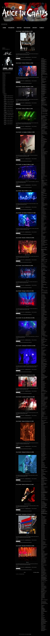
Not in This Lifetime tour (44, 422)
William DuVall (43, 623)
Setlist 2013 (42, 528)
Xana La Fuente (43, 625)
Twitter (42, 607)
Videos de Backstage (43, 611)
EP (41, 246)
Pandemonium (43, 459)
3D (41, 83)
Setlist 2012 (42, 527)
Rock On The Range (43, 504)
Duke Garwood (43, 237)
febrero (5, 93)
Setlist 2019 (42, 533)
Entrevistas (42, 245)
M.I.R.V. (42, 358)
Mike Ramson (42, 385)
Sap (41, 515)
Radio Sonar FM (43, 474)
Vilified (42, 612)
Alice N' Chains (43, 121)
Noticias (42, 424)
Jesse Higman (43, 310)
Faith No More (43, 253)
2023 (3, 90)
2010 (3, 75)
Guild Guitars (42, 276)
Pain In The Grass (43, 457)
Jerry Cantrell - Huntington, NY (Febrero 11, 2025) (25, 514)
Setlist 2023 (42, 536)
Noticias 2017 (42, 443)
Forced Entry (42, 258)
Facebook (42, 251)
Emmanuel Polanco (43, 242)
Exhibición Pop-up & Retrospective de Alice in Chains (44, 250)
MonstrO (42, 389)
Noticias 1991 (42, 426)
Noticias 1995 (42, 429)
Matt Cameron (43, 371)
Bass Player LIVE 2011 (43, 139)
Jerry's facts (42, 308)
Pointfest (42, 470)
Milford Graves (43, 387)
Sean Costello (42, 517)
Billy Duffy (42, 145)
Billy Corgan (42, 144)
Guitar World (42, 278)
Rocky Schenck (43, 509)
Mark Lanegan (43, 368)
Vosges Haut (42, 617)
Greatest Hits (42, 272)
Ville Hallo (42, 613)
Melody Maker (43, 375)
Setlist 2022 (42, 535)
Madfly (42, 362)
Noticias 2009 (42, 435)
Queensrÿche (42, 473)
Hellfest (42, 286)
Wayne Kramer (43, 620)
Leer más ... (17, 79)
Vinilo (41, 614)
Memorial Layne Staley (44, 376)
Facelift (42, 252)
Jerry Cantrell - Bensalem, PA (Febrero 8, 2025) (25, 545)
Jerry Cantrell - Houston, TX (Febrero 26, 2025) (25, 237)
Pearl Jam (42, 463)
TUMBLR (41, 27)
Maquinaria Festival (43, 366)
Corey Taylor (42, 199)
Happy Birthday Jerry (43, 282)
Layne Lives (42, 337)
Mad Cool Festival (43, 359)
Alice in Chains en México (44, 113)
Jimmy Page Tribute (43, 314)
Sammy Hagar (43, 510)
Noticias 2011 (42, 437)
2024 (3, 91)
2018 (3, 84)
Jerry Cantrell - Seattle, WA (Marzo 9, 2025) (24, 31)
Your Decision (42, 627)
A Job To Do (42, 94)
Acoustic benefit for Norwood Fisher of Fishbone (43, 100)
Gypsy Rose (42, 280)
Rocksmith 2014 (43, 506)
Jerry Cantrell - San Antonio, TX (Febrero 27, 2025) (25, 212)
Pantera (42, 460)
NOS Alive (42, 421)
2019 (3, 85)
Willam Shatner (43, 622)
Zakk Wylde (42, 630)
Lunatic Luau (42, 357)
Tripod (42, 606)
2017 (3, 83)
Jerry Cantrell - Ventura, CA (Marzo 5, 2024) (24, 108)
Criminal (42, 200)
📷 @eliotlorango (27, 52)
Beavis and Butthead (43, 141)
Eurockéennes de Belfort (44, 247)
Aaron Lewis (42, 95)
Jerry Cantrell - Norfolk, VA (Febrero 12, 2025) (25, 484)
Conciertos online (43, 197)
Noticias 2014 (42, 440)
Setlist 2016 (42, 531)
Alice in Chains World (43, 119)
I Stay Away (42, 294)
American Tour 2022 (43, 122)
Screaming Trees (43, 516)
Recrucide (42, 481)
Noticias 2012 (42, 438)
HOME (4, 27)
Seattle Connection (43, 519)
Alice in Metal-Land (43, 120)
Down (41, 235)
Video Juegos (42, 610)
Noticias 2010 (42, 436)
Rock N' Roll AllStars (43, 503)
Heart (41, 285)
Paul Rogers (42, 462)
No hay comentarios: (34, 57)
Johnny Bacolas (43, 320)
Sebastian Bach (43, 522)
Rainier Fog (42, 476)
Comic (42, 196)
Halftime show (43, 281)
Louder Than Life (43, 355)
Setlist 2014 (42, 529)
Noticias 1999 (42, 430)
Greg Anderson (43, 273)
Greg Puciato (42, 274)
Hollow (42, 289)
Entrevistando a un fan (44, 244)
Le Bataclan (42, 342)
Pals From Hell (43, 458)
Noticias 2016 (42, 442)
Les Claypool (42, 344)
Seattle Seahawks (43, 520)
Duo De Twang (43, 238)
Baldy (41, 137)
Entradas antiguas (36, 572)
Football (42, 256)
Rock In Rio (42, 501)
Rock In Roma (42, 502)
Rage (41, 475)
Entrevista (42, 243)
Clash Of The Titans (43, 193)
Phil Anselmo (42, 466)
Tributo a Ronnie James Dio (44, 603)
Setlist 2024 (42, 537)
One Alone (42, 456)
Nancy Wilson (42, 405)
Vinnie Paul (42, 615)
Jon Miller (42, 321)
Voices (42, 616)
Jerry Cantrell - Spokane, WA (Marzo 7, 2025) (24, 86)
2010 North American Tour (44, 74)
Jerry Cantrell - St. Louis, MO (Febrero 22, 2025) (25, 317)
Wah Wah (42, 618)
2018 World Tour (43, 78)
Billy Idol (42, 146)
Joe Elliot (42, 315)
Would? (42, 624)
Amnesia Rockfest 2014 (44, 123)
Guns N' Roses (43, 279)
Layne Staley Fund (43, 341)
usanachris (28, 306)
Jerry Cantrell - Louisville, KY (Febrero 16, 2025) (25, 396)
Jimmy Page (42, 313)
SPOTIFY (34, 27)
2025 (3, 92)
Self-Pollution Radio (43, 523)
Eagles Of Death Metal (44, 240)
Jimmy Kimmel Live (43, 312)
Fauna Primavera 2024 (44, 254)
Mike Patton (42, 384)
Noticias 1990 (42, 425)
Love (41, 356)
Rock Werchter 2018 (43, 505)
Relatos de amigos (43, 483)
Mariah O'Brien (43, 367)
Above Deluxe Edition (43, 97)
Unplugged (42, 608)
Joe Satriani (42, 316)
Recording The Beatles (44, 480)
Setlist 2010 (42, 525)
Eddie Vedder (42, 241)
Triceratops (42, 605)
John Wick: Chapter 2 (43, 319)
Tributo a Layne (43, 601)
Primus (42, 472)
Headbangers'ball (43, 284)
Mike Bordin (42, 381)
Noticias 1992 (42, 427)
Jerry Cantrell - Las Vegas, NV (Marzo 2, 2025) (25, 164)
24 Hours (42, 80)
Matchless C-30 (43, 370)
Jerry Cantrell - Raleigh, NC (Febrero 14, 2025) (25, 452)
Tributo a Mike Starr (43, 602)
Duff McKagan (43, 236)
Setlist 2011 (42, 526)
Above (42, 96)
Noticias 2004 (42, 432)
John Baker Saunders (43, 317)
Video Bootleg (42, 609)
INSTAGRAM (27, 27)
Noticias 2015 (42, 441)
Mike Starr (42, 386)
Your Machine (42, 628)
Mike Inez (42, 382)
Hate (41, 283)
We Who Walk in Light (43, 621)
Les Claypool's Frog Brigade (44, 345)
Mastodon (42, 369)
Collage (42, 194)
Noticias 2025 (26, 83)
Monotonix (42, 388)
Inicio (25, 572)
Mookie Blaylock (43, 390)
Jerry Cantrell (23, 83)
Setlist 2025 (30, 83)
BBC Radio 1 (42, 140)
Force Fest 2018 (43, 257)
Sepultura (42, 524)
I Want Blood (20, 83)
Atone (42, 135)
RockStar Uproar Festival (44, 507)
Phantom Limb (43, 465)
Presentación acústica (44, 471)
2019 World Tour (43, 79)
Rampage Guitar (43, 477)
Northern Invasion (43, 420)
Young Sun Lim (43, 626)
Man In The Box (43, 365)
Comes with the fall (43, 195)
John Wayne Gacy (43, 318)
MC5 (41, 373)
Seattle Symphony (43, 521)
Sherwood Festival (43, 539)
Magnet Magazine (43, 363)
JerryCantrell (42, 309)
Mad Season (42, 360)
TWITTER (19, 27)
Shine (41, 540)
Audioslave (42, 136)
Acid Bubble (42, 98)
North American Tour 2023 (44, 418)
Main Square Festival (43, 364)
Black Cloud (42, 149)
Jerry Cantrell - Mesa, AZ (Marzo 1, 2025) (24, 190)
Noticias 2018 (42, 444)
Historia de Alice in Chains (44, 287)
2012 (3, 77)
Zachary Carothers (43, 629)
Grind (41, 275)
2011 (3, 76)
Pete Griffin (42, 464)
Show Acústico (43, 541)
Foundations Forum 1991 (44, 261)
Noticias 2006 (42, 434)
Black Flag (42, 150)
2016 (3, 82)
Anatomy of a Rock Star (44, 126)
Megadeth (42, 374)
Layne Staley (42, 338)
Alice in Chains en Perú (44, 115)
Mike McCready (43, 383)
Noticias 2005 (42, 433)
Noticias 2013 (42, 439)
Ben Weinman (43, 142)
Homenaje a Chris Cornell (44, 290)
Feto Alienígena (43, 255)
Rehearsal (42, 482)
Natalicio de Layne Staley (44, 406)
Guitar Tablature (43, 277)
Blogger (30, 634)
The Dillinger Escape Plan (44, 580)
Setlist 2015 (42, 530)
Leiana (42, 343)
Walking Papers (43, 619)
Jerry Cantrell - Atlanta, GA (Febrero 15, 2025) (25, 421)
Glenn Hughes (43, 269)
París (41, 461)
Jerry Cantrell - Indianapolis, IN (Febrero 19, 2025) (25, 345)
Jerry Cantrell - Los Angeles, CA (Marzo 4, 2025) (25, 132)
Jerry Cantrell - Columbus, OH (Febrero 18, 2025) (25, 375)
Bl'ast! (42, 147)
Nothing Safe (42, 423)
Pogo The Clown (43, 469)
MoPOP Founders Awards (44, 391)
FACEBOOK (11, 27)
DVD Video (42, 239)
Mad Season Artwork (43, 361)
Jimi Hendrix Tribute (43, 311)
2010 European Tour (43, 73)
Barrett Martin (43, 138)
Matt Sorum (42, 372)
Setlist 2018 (42, 532)
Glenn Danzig (42, 268)
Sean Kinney (42, 518)
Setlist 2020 (42, 534)
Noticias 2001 (42, 431)
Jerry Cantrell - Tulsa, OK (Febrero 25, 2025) (24, 265)
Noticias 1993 (42, 428)
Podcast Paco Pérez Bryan (44, 467)
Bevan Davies (42, 143)
